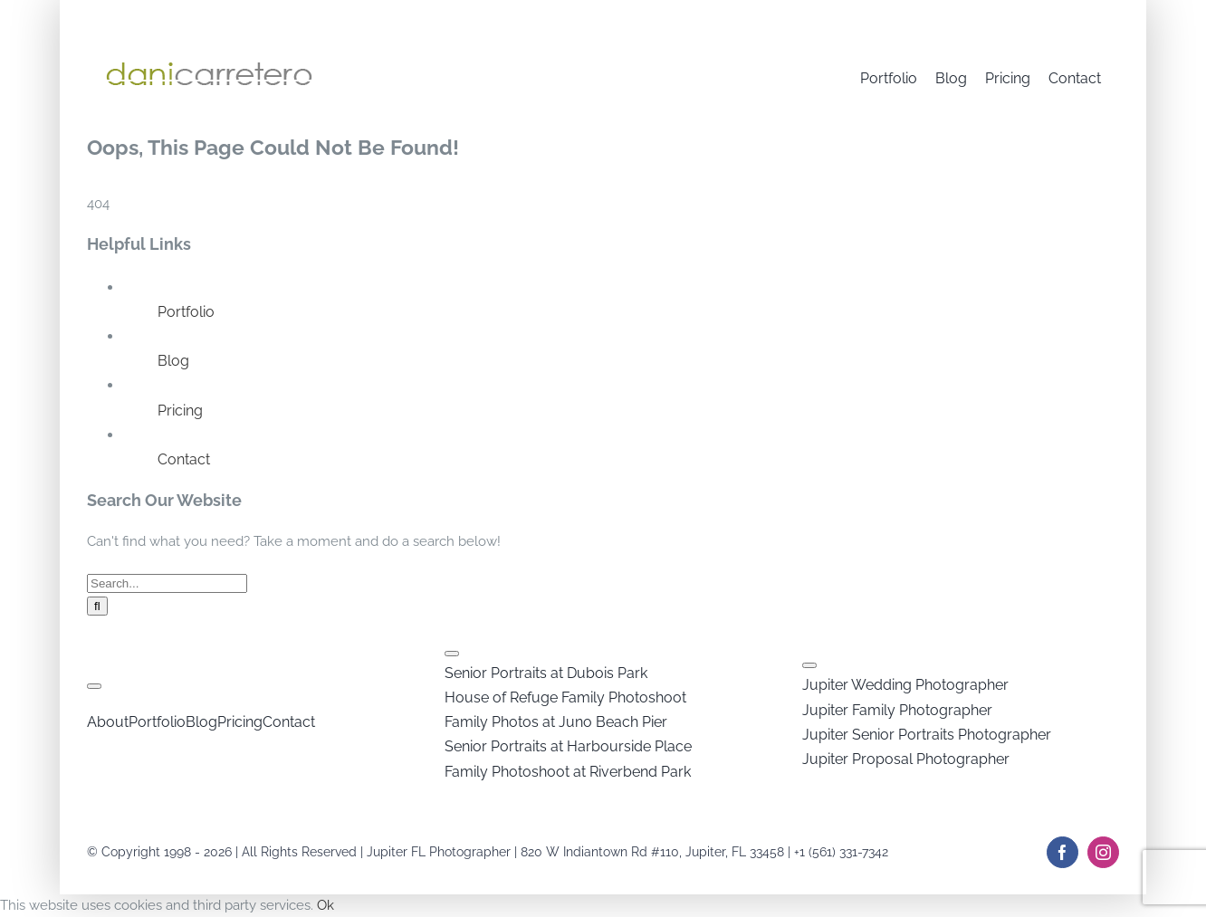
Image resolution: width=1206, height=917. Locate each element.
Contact (184, 459)
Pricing (180, 410)
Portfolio (186, 311)
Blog (173, 360)
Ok (325, 905)
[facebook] (1062, 852)
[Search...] (167, 583)
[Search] (97, 606)
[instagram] (1103, 852)
